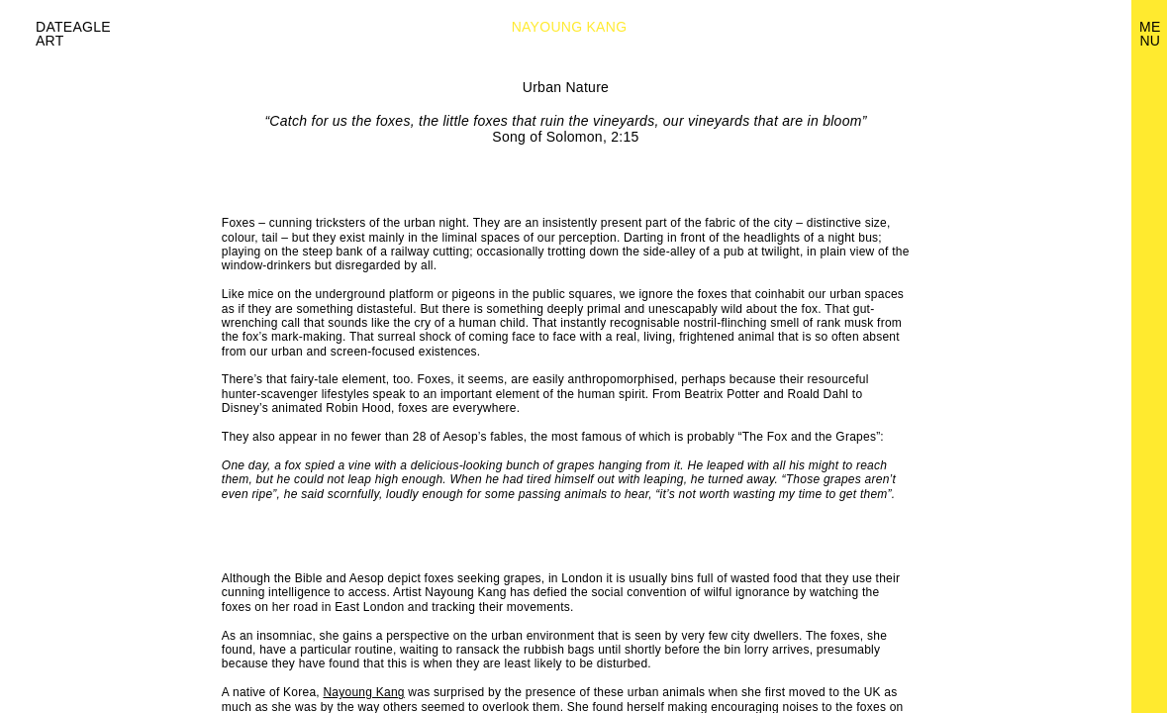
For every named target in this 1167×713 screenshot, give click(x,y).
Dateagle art (73, 34)
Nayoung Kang (363, 692)
